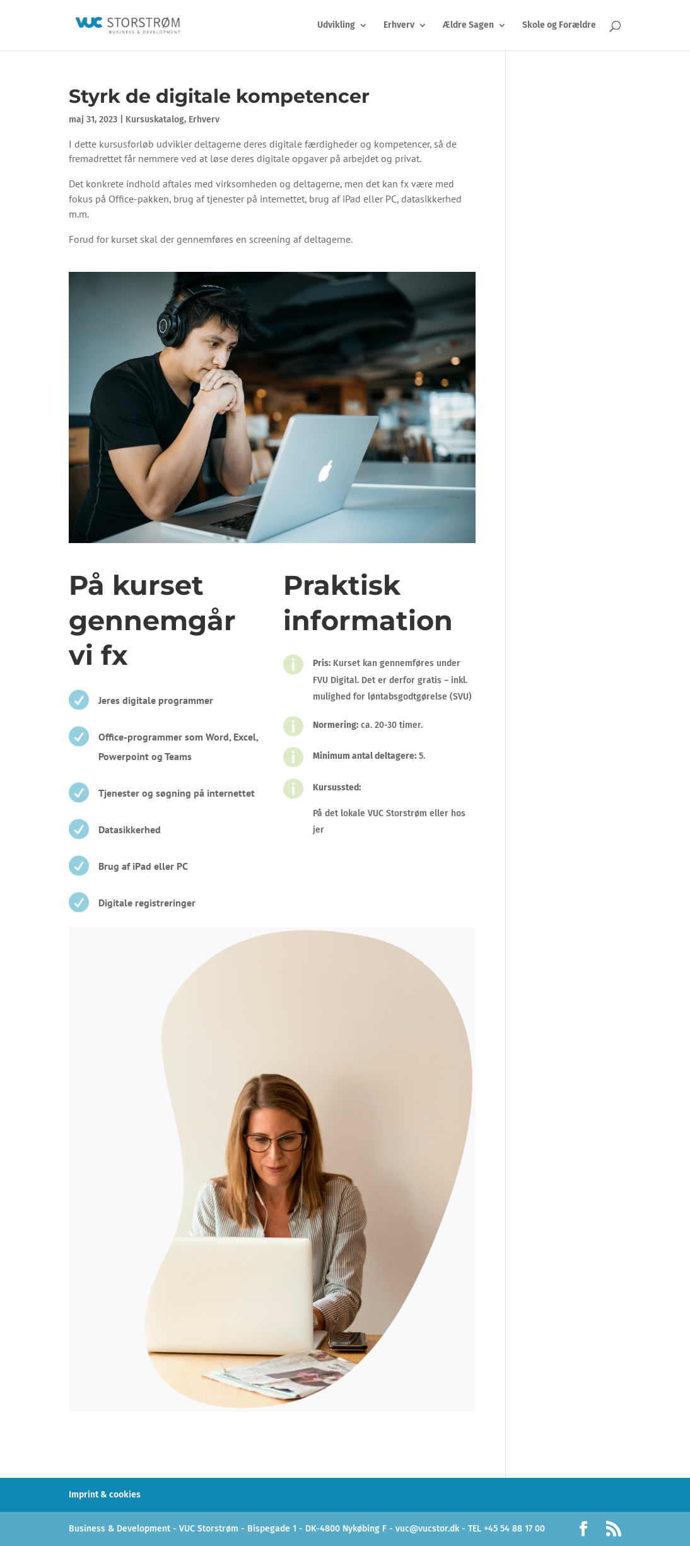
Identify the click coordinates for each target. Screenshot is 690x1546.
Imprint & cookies (105, 1494)
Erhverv (398, 25)
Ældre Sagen (468, 25)
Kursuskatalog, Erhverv (172, 119)
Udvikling (336, 25)
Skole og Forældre (559, 25)
